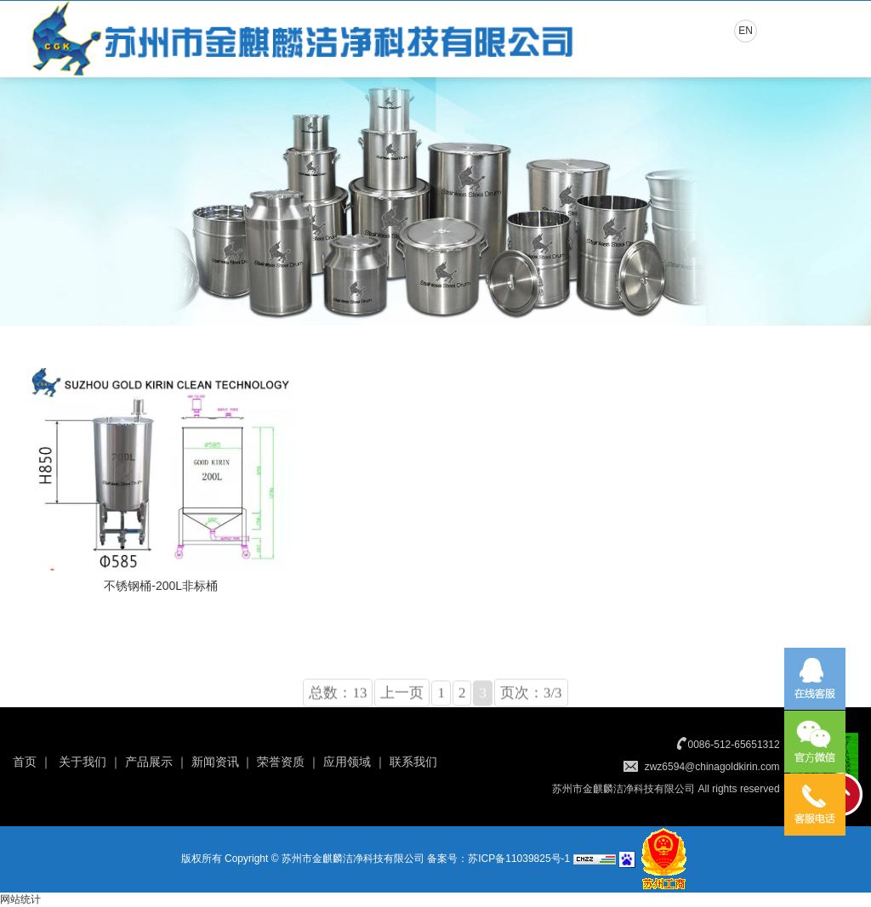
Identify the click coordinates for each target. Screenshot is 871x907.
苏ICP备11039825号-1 (519, 858)
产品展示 (149, 761)
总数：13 (338, 704)
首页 (25, 761)
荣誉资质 (281, 761)
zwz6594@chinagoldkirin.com (712, 767)
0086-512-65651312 (734, 745)
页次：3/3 (531, 704)
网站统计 (20, 899)
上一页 (402, 704)
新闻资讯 (215, 761)
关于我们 (82, 761)
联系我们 (413, 761)
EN (745, 31)
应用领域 (347, 761)
